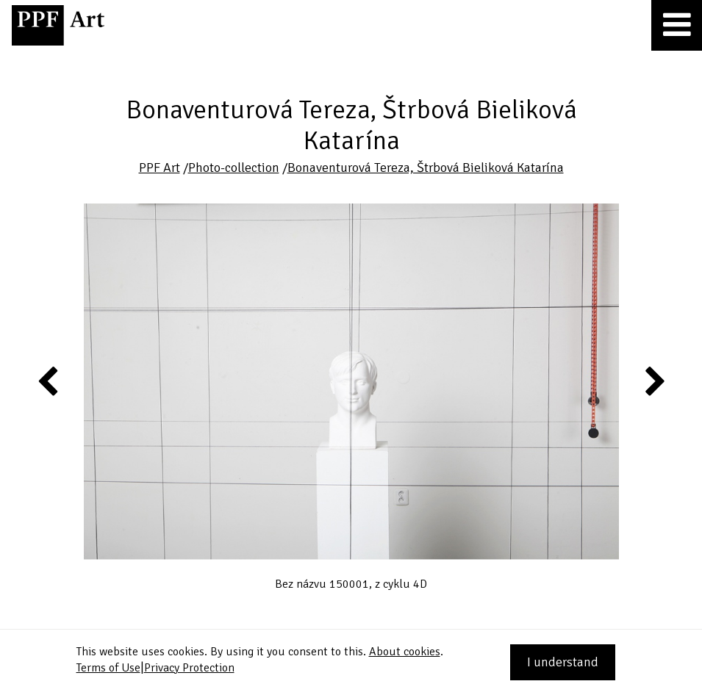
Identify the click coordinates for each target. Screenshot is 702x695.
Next (653, 380)
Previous (48, 380)
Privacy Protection (189, 667)
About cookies (404, 651)
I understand (562, 662)
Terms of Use (108, 667)
